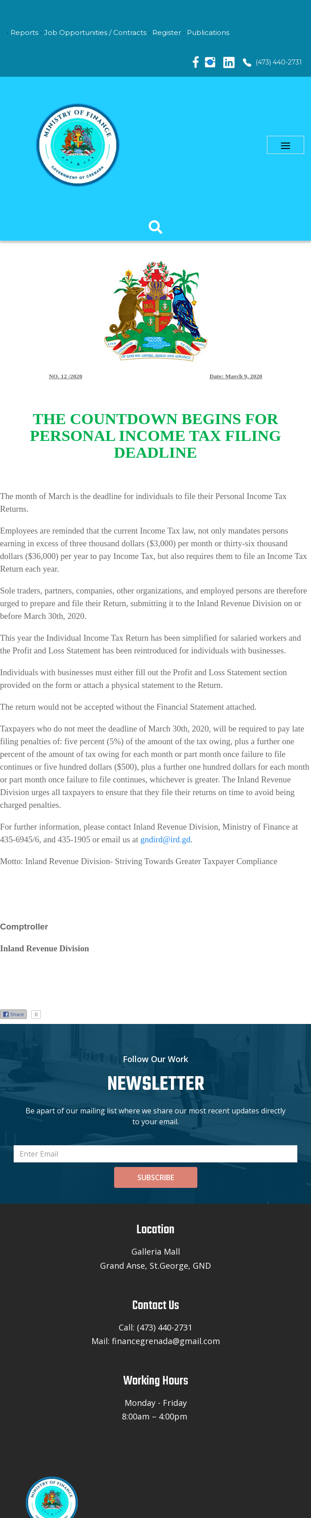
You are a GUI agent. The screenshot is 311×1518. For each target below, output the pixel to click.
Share (13, 1014)
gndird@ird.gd (165, 839)
